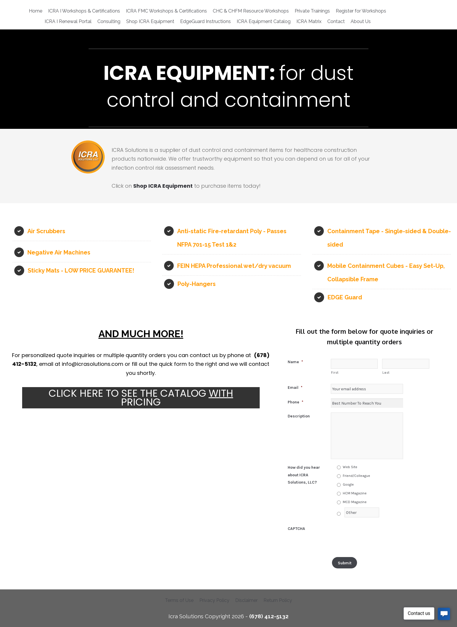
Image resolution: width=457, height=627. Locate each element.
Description (299, 416)
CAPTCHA (296, 528)
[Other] (361, 512)
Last (386, 373)
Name (295, 361)
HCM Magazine (355, 493)
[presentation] (375, 536)
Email (295, 387)
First (335, 373)
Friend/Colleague (356, 476)
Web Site (350, 467)
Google (348, 484)
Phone (295, 402)
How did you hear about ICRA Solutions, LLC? (304, 474)
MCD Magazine (355, 502)
